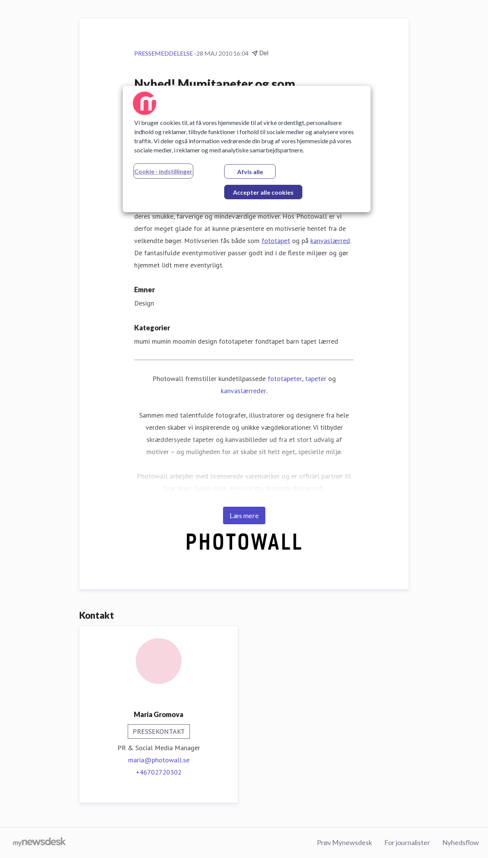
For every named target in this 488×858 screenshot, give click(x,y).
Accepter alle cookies (263, 192)
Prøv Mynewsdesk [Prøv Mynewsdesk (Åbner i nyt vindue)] (344, 842)
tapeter (315, 378)
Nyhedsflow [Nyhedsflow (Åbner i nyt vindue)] (460, 842)
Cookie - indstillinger (163, 171)
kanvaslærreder (243, 390)
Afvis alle (250, 171)
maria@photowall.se (158, 760)
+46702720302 (158, 772)
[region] (247, 149)
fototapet (276, 240)
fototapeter (285, 378)
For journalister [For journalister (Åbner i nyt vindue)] (407, 842)
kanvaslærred (330, 240)
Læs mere (244, 515)
